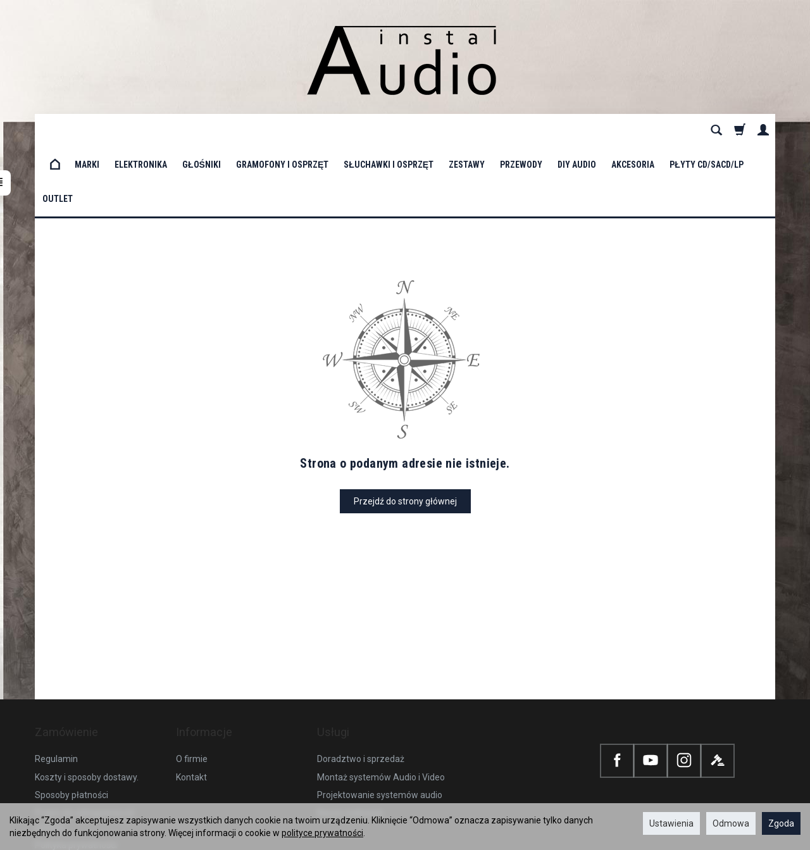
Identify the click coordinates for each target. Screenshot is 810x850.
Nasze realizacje (350, 732)
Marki (87, 130)
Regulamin (56, 678)
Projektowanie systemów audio (379, 714)
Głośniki (201, 130)
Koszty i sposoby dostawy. (87, 696)
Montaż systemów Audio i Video (381, 696)
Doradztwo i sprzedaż (360, 678)
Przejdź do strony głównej (405, 433)
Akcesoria (632, 130)
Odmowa (731, 823)
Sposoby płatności (71, 714)
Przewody (521, 130)
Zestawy (467, 130)
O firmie (192, 678)
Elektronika (141, 130)
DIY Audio (577, 130)
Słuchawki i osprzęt (388, 130)
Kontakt (191, 696)
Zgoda (781, 823)
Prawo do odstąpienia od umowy (84, 739)
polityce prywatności (322, 833)
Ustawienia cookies (73, 782)
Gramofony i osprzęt (282, 130)
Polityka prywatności (76, 764)
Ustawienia (671, 823)
